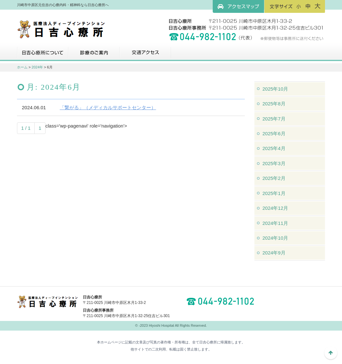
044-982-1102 (222, 301)
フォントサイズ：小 (299, 6)
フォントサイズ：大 (317, 6)
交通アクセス (145, 55)
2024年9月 (274, 252)
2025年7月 (274, 118)
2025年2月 (274, 178)
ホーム (22, 67)
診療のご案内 (94, 55)
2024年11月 (275, 223)
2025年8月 (274, 103)
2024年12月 (275, 208)
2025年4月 (274, 148)
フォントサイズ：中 (308, 6)
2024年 (37, 67)
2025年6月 (274, 133)
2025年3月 (274, 163)
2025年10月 (275, 89)
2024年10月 (275, 238)
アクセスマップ (238, 6)
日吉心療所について (42, 55)
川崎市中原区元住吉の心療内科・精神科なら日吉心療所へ (61, 29)
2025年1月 (274, 193)
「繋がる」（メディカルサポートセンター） (108, 107)
